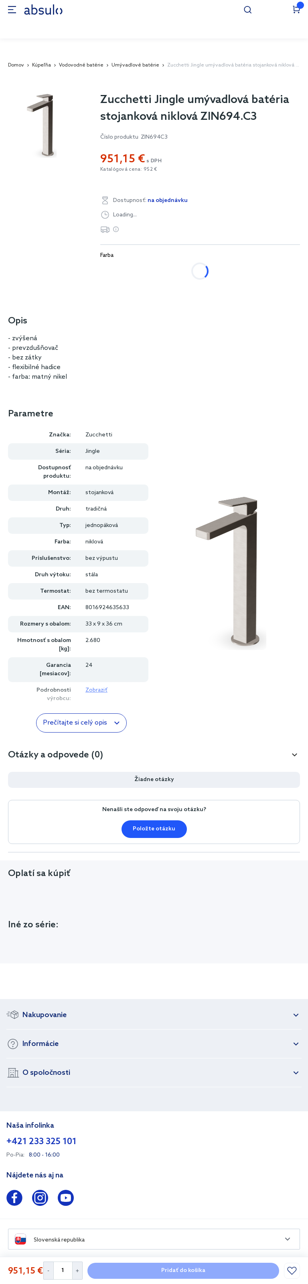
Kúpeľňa (41, 65)
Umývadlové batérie (135, 65)
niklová (168, 271)
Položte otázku (154, 829)
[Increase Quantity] (78, 1271)
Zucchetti (98, 435)
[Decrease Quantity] (48, 1271)
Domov (16, 65)
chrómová (122, 271)
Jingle (92, 451)
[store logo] (43, 9)
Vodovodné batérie (81, 65)
